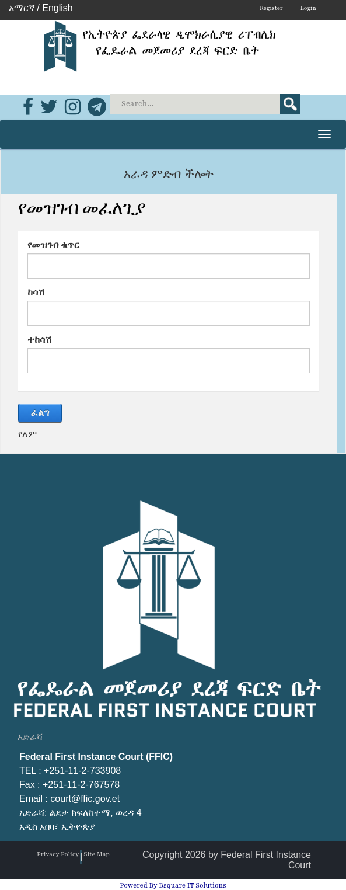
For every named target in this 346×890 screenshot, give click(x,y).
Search (290, 104)
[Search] (206, 104)
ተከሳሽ (39, 340)
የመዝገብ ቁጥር (53, 245)
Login (308, 8)
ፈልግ (40, 413)
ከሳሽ (36, 292)
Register (271, 8)
